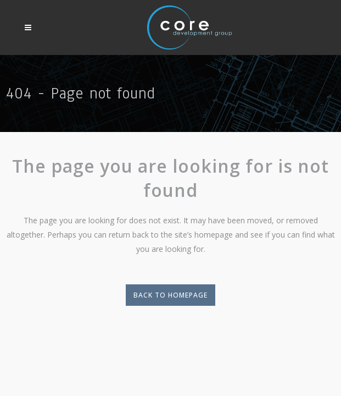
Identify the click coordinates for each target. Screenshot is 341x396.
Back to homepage (170, 295)
